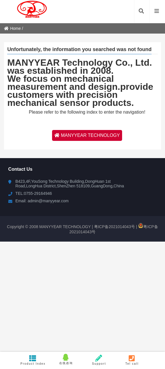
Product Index (33, 360)
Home (12, 28)
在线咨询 (65, 359)
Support (99, 360)
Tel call (132, 360)
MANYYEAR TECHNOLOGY (87, 135)
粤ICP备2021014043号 (114, 226)
